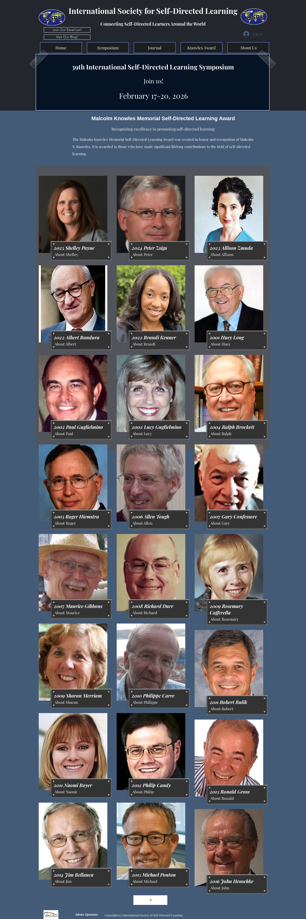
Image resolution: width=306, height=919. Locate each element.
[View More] (150, 900)
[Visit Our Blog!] (67, 37)
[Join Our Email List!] (67, 30)
